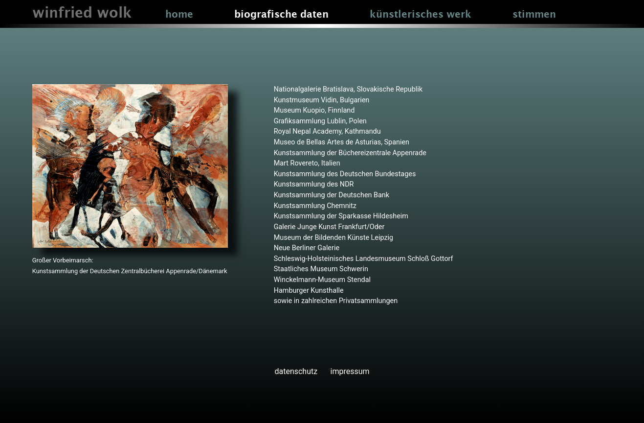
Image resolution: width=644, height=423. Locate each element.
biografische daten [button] (281, 14)
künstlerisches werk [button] (420, 14)
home (179, 14)
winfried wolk (82, 13)
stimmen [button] (534, 14)
